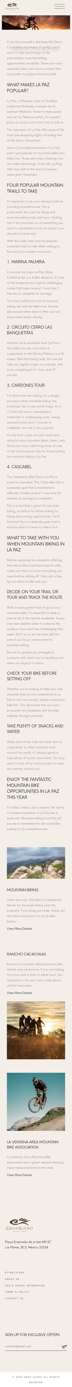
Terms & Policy (17, 1292)
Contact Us (14, 1298)
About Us (12, 1279)
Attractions (15, 1272)
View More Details (19, 929)
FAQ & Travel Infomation (25, 1285)
